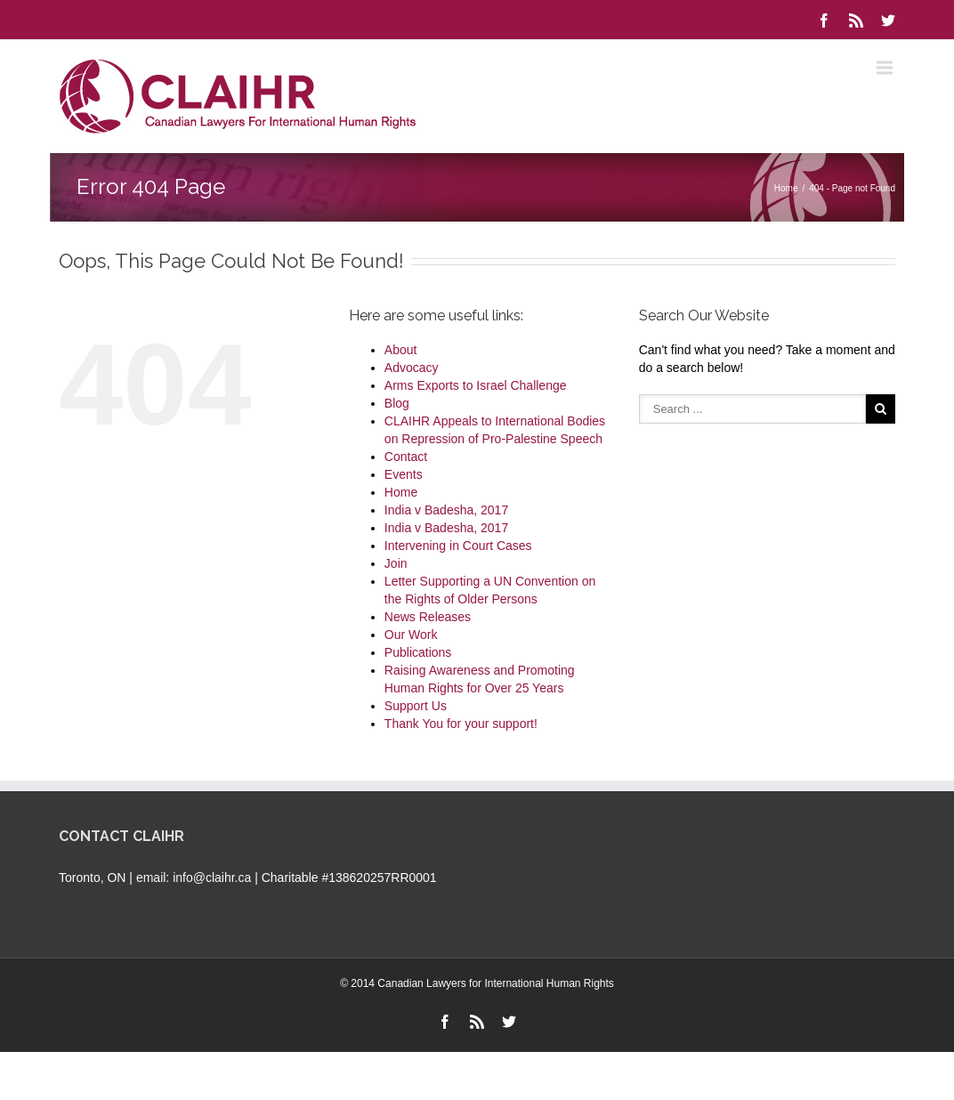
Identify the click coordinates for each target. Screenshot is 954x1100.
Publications (418, 652)
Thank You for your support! (461, 723)
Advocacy (411, 367)
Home (786, 188)
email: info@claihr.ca (193, 877)
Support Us (415, 706)
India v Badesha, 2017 (446, 510)
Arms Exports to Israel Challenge (475, 385)
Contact (405, 456)
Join (396, 563)
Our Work (411, 634)
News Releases (427, 617)
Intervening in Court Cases (458, 545)
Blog (396, 403)
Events (403, 474)
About (400, 350)
